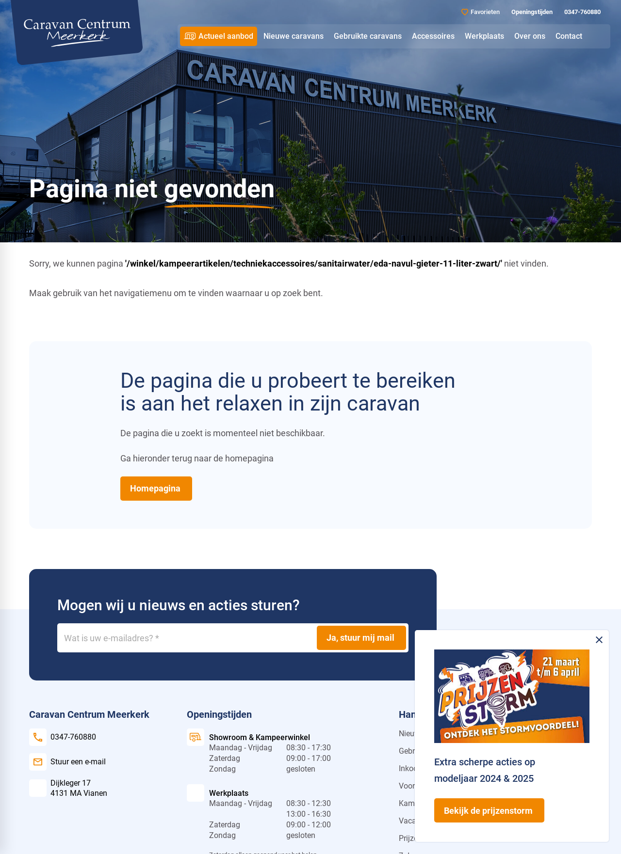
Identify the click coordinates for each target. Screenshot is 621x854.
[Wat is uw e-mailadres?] (233, 637)
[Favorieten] (480, 12)
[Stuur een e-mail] (67, 762)
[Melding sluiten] (599, 639)
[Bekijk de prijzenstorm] (489, 810)
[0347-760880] (581, 12)
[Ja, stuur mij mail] (361, 638)
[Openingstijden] (531, 12)
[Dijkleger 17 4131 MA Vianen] (68, 788)
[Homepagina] (156, 488)
